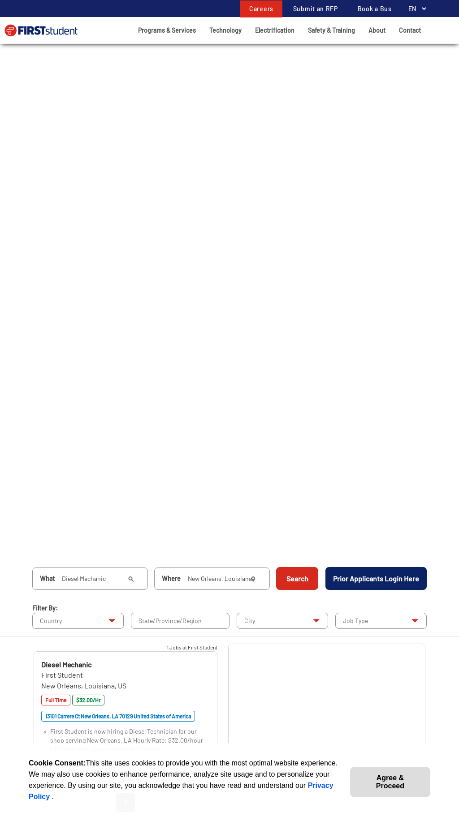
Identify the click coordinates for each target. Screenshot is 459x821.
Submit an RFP (315, 9)
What (47, 578)
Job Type (355, 620)
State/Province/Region (170, 620)
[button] (66, 664)
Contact (410, 30)
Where (171, 578)
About (376, 30)
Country (51, 620)
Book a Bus (375, 9)
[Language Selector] (415, 8)
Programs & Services (167, 30)
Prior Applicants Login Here (376, 578)
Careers (261, 9)
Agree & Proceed (390, 782)
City (249, 620)
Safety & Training (331, 30)
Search (297, 578)
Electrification (274, 30)
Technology (225, 30)
